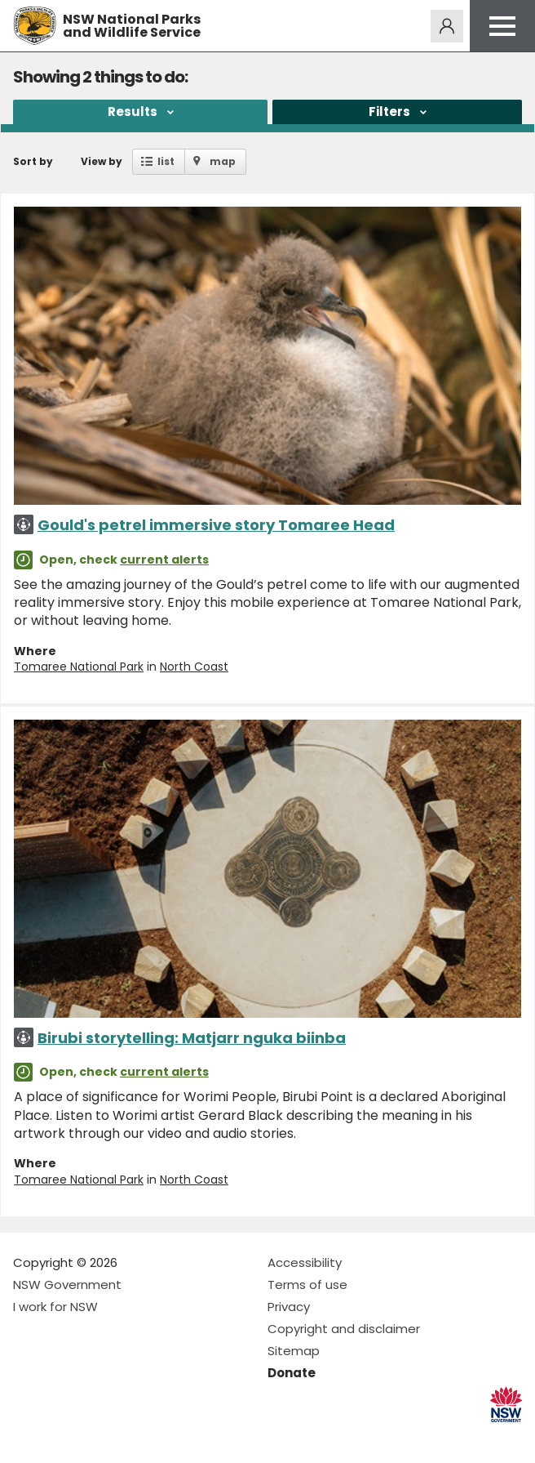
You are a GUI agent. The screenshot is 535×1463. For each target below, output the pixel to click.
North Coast (194, 666)
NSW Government (67, 1284)
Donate (292, 1372)
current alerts (164, 559)
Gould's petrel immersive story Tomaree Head (216, 525)
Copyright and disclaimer (344, 1328)
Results (132, 111)
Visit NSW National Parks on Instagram (63, 1437)
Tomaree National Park (79, 666)
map (223, 161)
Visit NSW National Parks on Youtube (98, 1437)
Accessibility (305, 1262)
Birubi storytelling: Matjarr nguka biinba (192, 1038)
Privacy (289, 1306)
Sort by (33, 161)
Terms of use (307, 1284)
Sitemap (294, 1350)
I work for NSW (55, 1306)
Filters (389, 111)
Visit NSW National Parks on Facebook (28, 1437)
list (166, 161)
